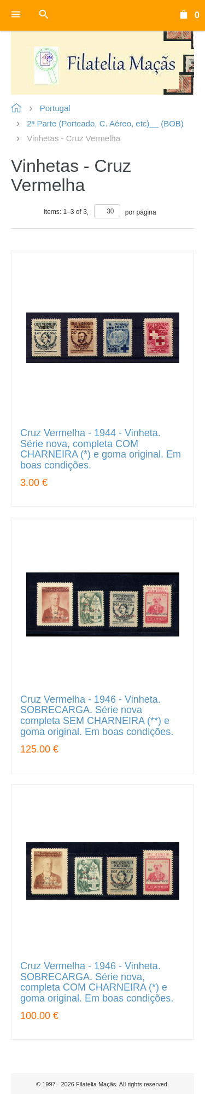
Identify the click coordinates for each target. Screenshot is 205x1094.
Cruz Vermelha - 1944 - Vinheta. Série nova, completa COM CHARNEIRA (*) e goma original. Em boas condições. (100, 449)
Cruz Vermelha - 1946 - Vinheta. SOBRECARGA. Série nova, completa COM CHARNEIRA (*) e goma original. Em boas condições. (96, 982)
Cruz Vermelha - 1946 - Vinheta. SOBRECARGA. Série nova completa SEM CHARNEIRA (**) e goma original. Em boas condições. (96, 715)
